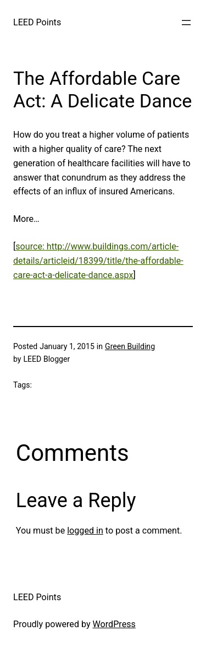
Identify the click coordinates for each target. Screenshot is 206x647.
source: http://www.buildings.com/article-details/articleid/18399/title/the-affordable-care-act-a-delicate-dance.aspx (98, 260)
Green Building (130, 346)
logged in (85, 530)
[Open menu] (186, 22)
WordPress (114, 624)
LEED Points (37, 22)
